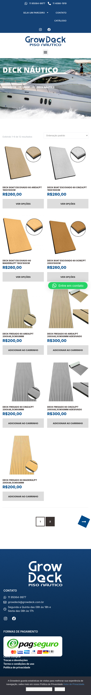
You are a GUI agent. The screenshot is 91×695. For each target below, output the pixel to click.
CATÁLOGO (60, 20)
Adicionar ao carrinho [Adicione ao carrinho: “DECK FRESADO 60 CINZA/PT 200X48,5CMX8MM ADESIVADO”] (68, 423)
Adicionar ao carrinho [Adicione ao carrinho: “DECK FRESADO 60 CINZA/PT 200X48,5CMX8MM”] (23, 423)
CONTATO (61, 12)
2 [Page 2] (50, 521)
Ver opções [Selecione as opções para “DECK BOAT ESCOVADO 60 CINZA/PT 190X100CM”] (67, 203)
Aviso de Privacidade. (74, 684)
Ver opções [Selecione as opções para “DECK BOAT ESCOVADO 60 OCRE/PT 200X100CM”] (67, 277)
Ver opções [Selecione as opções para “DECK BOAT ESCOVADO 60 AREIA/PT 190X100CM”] (23, 203)
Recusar (60, 689)
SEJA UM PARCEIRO (36, 12)
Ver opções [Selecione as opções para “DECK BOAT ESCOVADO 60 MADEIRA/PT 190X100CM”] (23, 277)
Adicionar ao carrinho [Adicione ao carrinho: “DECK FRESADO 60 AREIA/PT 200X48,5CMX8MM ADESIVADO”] (68, 350)
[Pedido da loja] (66, 135)
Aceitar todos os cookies (39, 689)
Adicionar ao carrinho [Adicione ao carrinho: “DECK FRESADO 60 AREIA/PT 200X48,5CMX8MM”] (23, 350)
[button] (45, 52)
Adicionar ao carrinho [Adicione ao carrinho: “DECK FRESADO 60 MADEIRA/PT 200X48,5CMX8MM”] (23, 496)
